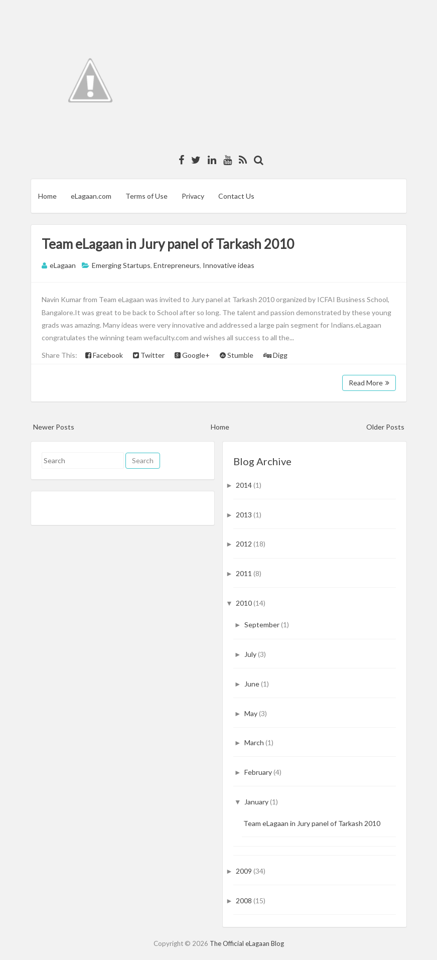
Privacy (193, 196)
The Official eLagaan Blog (247, 943)
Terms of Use (146, 196)
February (258, 772)
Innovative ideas (228, 265)
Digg (275, 355)
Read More (369, 382)
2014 (244, 485)
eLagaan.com (91, 196)
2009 (244, 871)
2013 (244, 514)
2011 (244, 573)
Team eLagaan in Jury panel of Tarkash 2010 (168, 244)
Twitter (149, 355)
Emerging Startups (121, 265)
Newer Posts (53, 427)
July (251, 654)
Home (47, 196)
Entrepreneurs (177, 265)
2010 (244, 603)
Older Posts (385, 427)
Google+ (192, 355)
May (251, 713)
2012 (244, 543)
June (252, 683)
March (254, 742)
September (262, 624)
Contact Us (236, 196)
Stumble (236, 355)
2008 (244, 900)
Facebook (104, 355)
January (257, 801)
